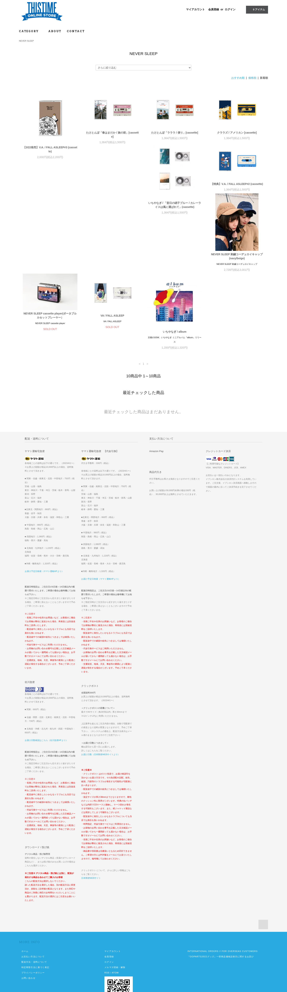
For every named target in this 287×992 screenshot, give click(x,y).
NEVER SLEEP (26, 41)
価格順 (252, 77)
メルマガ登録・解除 (114, 935)
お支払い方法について (33, 924)
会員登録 (213, 9)
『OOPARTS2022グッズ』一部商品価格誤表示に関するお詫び (221, 924)
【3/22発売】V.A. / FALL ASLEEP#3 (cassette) (50, 149)
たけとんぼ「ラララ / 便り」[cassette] (174, 132)
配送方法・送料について (34, 929)
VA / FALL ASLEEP (50, 283)
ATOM (115, 940)
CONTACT (76, 31)
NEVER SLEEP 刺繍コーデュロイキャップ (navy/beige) (175, 223)
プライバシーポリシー (33, 940)
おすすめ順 (238, 77)
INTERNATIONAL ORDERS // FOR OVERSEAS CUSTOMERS (223, 919)
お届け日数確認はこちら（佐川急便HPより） (46, 708)
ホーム (24, 919)
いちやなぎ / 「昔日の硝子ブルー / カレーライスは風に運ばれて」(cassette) (50, 223)
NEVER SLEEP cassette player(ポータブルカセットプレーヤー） (237, 202)
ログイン (230, 9)
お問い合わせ (28, 945)
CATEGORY (31, 31)
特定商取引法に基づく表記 (35, 935)
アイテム (256, 9)
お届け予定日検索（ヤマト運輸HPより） (44, 539)
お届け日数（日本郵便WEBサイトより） (100, 722)
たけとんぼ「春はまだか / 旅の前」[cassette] (112, 134)
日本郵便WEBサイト (91, 845)
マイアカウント (195, 9)
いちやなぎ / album (112, 299)
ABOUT (55, 31)
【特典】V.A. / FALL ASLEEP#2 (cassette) (112, 202)
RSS (106, 940)
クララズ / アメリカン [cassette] (237, 132)
